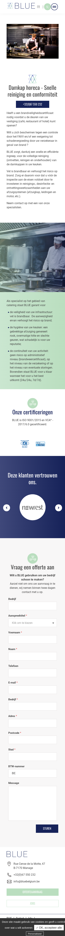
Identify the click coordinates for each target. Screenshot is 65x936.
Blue (21, 6)
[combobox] (32, 623)
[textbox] (32, 623)
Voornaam (15, 632)
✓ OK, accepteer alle (49, 932)
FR (38, 7)
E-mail (13, 682)
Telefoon (13, 666)
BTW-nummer (16, 766)
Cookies (34, 923)
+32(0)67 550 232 (32, 104)
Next (58, 507)
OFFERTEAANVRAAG (32, 892)
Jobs (32, 903)
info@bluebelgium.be (27, 881)
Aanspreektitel (17, 615)
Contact (20, 918)
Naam (12, 649)
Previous (6, 507)
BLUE (9, 918)
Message (13, 783)
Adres (12, 716)
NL (47, 7)
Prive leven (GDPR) (16, 923)
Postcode (14, 732)
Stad (11, 749)
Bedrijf (12, 599)
